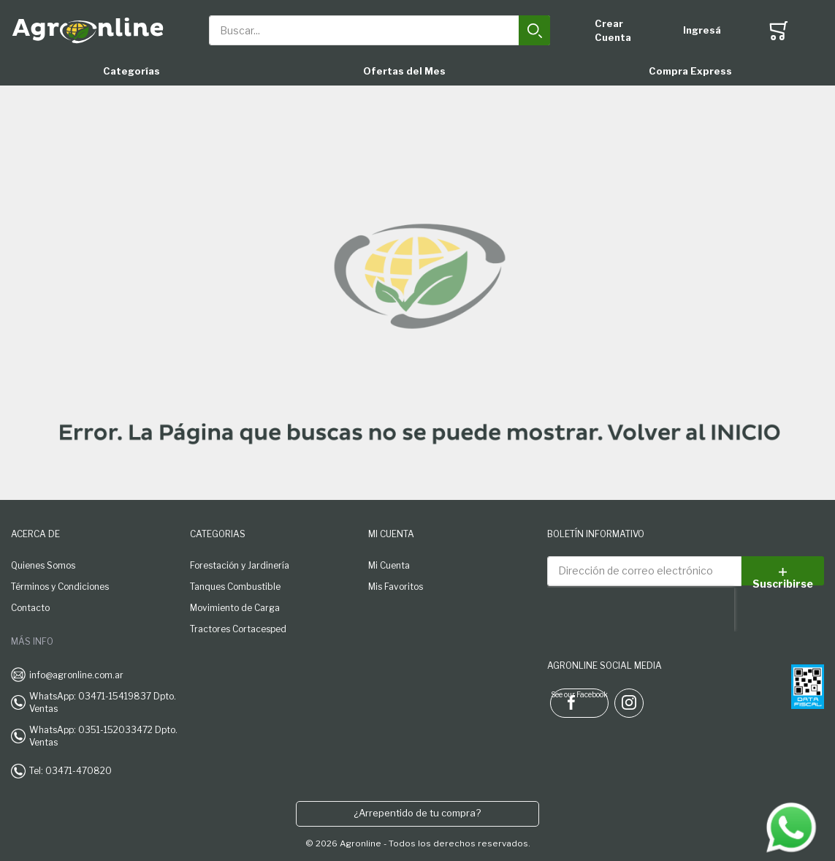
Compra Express (690, 71)
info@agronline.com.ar (76, 675)
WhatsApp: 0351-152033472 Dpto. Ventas (103, 736)
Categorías (131, 71)
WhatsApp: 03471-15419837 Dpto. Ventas (102, 702)
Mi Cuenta (389, 565)
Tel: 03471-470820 (70, 770)
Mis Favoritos (395, 586)
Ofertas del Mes (404, 71)
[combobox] (379, 30)
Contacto (30, 607)
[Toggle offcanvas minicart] (778, 31)
